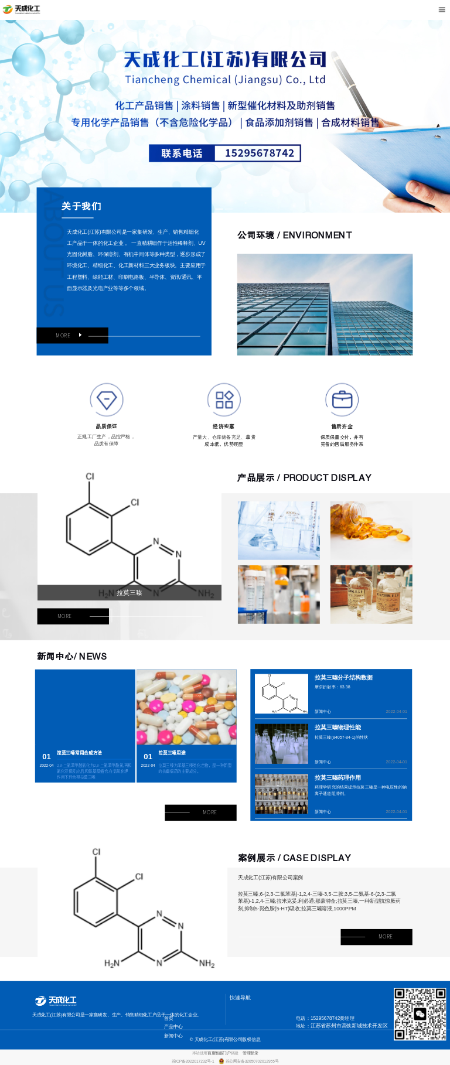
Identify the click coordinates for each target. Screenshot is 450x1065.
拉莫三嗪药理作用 (338, 777)
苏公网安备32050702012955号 (252, 1061)
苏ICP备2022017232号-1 (194, 1061)
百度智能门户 (218, 1053)
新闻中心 (323, 711)
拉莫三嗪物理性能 (338, 728)
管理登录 (250, 1053)
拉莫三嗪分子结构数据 (344, 677)
